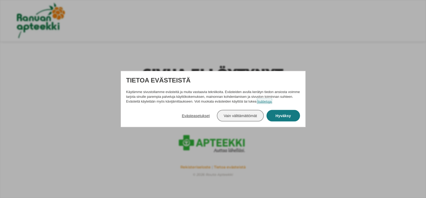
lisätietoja (264, 101)
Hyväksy (283, 115)
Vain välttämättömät (240, 115)
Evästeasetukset (196, 115)
